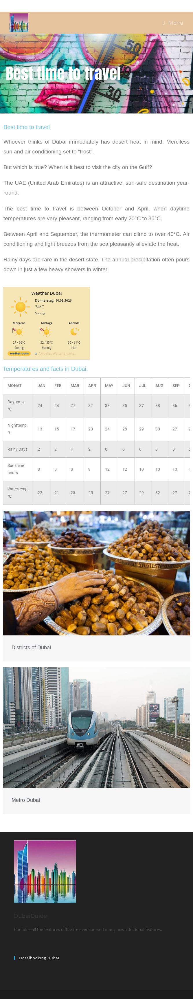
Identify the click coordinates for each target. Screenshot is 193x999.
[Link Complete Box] (96, 586)
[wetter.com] (19, 354)
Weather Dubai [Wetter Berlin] (47, 293)
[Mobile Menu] (173, 22)
